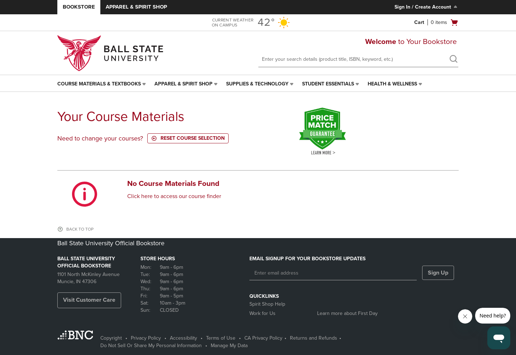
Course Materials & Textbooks (99, 84)
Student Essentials (328, 84)
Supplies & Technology (257, 84)
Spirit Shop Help (267, 304)
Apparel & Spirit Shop (136, 7)
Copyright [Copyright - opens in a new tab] (111, 338)
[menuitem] (102, 84)
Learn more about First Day (347, 313)
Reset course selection (188, 138)
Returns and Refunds (313, 338)
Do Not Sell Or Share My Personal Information (151, 345)
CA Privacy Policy (263, 338)
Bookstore (79, 7)
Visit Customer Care (89, 300)
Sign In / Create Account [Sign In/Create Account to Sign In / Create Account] (427, 7)
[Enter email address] (333, 273)
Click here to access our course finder (174, 196)
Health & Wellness (392, 84)
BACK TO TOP (80, 229)
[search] (453, 59)
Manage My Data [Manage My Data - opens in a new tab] (229, 345)
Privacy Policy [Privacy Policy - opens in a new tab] (146, 338)
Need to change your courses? (100, 138)
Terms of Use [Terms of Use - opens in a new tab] (220, 338)
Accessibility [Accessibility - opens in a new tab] (183, 338)
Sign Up (438, 272)
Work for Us (262, 313)
